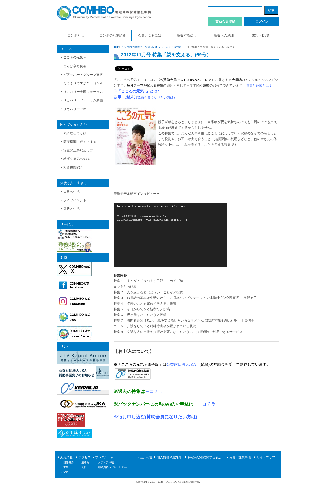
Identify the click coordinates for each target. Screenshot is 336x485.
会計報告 (146, 457)
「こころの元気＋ (127, 80)
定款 (65, 472)
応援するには (187, 35)
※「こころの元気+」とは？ (137, 91)
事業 (65, 467)
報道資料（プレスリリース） (115, 467)
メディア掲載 (106, 462)
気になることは (74, 133)
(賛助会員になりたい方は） (156, 97)
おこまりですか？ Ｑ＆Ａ (83, 83)
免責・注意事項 (240, 457)
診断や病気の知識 (76, 159)
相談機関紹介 (73, 167)
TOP (116, 47)
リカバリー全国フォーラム (83, 92)
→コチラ (154, 391)
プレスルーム (104, 457)
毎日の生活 (71, 192)
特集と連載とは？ (259, 85)
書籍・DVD (260, 35)
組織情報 (66, 457)
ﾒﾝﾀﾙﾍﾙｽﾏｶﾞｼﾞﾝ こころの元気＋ (164, 47)
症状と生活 (71, 209)
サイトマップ (266, 457)
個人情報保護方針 (169, 457)
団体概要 (68, 462)
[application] (170, 235)
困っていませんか (73, 124)
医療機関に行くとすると (81, 142)
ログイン (261, 21)
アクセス (84, 457)
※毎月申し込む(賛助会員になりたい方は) (155, 416)
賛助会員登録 (225, 21)
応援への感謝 (224, 35)
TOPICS (66, 49)
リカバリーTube (74, 109)
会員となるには (149, 35)
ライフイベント (74, 200)
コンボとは (75, 35)
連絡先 (85, 462)
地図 (84, 467)
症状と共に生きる (73, 183)
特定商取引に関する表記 (204, 457)
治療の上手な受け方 (78, 150)
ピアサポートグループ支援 (83, 74)
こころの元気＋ (74, 57)
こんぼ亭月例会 (74, 66)
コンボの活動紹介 (112, 35)
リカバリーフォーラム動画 (83, 100)
